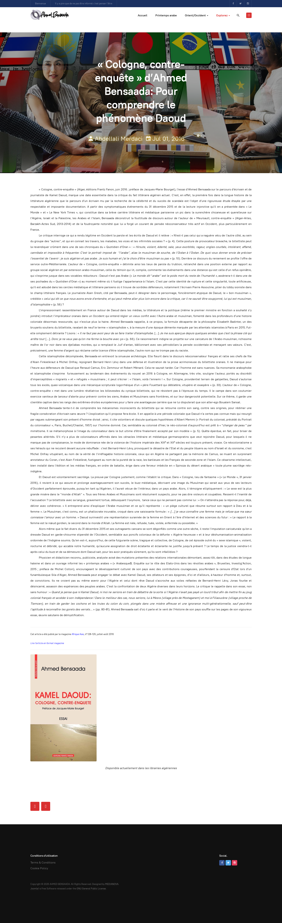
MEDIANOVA (111, 884)
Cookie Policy (39, 868)
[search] (238, 15)
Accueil (142, 15)
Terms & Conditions (43, 862)
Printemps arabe (166, 15)
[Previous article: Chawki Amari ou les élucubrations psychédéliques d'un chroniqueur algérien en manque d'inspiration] (34, 806)
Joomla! (34, 888)
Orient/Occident (196, 15)
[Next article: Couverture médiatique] (45, 806)
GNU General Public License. (91, 888)
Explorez (223, 15)
